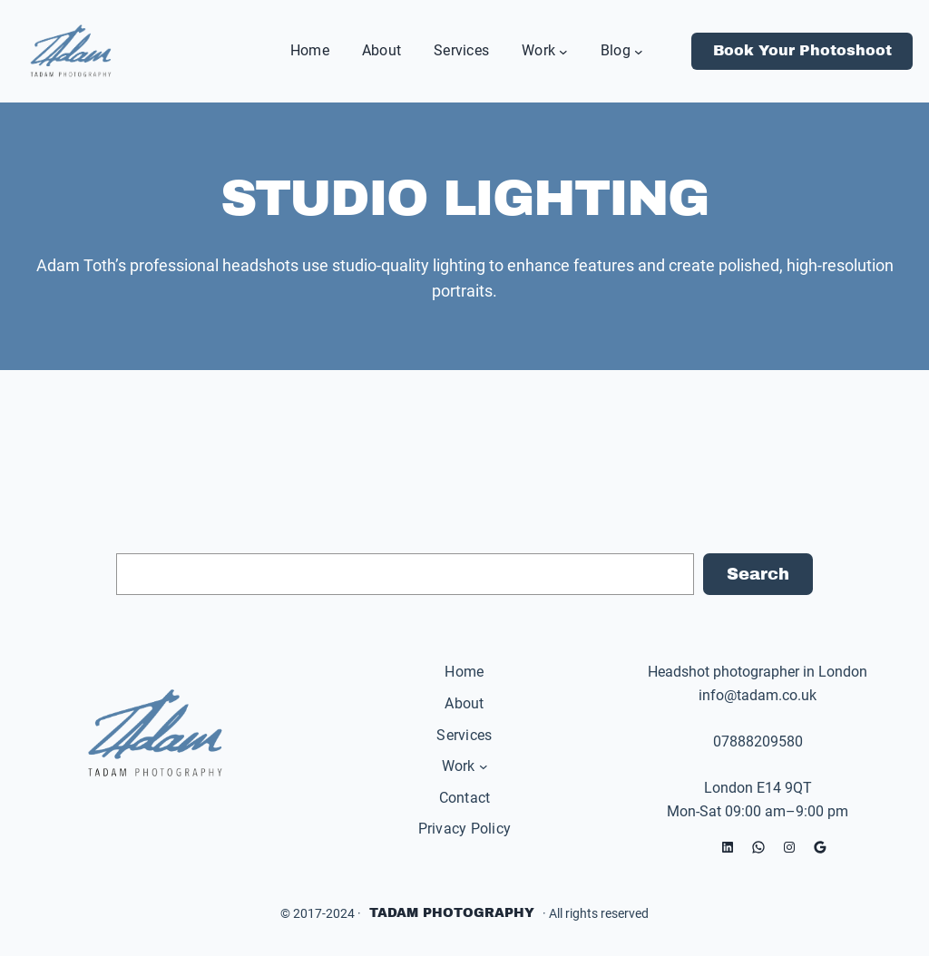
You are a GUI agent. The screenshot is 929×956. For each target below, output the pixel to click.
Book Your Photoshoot (802, 50)
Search (758, 574)
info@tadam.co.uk (758, 695)
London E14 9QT (758, 787)
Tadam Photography (451, 913)
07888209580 (758, 741)
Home (464, 671)
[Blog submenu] (638, 50)
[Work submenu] (563, 50)
